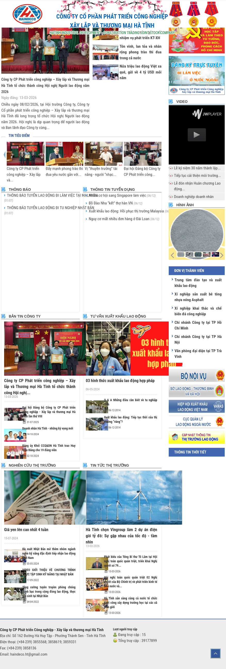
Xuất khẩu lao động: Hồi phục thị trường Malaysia (131, 211)
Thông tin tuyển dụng (113, 189)
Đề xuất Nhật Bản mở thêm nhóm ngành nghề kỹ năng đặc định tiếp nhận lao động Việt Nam (49, 552)
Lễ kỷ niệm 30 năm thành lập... (197, 168)
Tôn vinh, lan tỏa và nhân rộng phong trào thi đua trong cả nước (141, 52)
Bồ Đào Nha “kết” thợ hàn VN (116, 203)
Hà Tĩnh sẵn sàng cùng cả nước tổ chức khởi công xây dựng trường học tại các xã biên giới (130, 595)
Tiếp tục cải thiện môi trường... (197, 175)
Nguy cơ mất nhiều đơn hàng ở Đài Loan (124, 219)
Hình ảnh (184, 205)
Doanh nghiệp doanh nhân (194, 196)
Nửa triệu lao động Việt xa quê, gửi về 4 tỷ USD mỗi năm (141, 72)
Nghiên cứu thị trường (32, 464)
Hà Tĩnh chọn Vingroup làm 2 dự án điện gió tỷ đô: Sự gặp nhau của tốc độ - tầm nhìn (121, 531)
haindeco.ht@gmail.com (28, 646)
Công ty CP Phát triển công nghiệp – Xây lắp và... (24, 174)
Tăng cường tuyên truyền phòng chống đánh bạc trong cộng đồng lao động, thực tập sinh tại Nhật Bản (49, 590)
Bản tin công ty (25, 316)
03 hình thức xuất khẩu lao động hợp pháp (118, 380)
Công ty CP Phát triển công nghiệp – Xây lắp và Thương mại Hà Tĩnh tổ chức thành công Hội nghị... (40, 386)
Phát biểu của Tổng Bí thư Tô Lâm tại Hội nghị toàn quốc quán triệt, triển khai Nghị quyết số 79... (130, 553)
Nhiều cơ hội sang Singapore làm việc (122, 195)
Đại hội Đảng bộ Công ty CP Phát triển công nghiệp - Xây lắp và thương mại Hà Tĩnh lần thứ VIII (49, 411)
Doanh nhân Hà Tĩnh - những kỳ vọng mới (47, 427)
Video (182, 102)
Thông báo (20, 189)
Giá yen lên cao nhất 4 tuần (25, 528)
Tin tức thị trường (110, 464)
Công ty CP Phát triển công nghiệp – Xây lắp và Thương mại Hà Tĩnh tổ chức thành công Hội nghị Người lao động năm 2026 (45, 85)
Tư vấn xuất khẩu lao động (118, 316)
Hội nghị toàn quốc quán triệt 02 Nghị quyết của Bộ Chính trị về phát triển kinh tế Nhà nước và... (130, 574)
